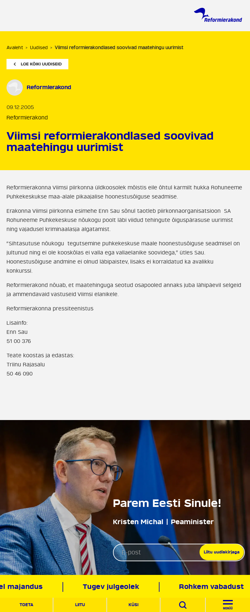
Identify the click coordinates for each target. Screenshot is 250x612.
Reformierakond (27, 118)
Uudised (39, 47)
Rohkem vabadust (214, 587)
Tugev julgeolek (114, 587)
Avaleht (15, 47)
